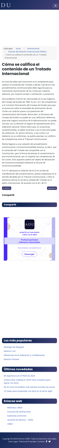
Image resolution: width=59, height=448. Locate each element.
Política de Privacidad (27, 441)
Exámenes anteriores (16, 415)
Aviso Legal (13, 441)
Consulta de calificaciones (19, 411)
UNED (10, 424)
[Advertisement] (29, 26)
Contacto (41, 441)
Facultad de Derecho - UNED (20, 419)
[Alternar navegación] (55, 5)
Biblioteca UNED (14, 407)
